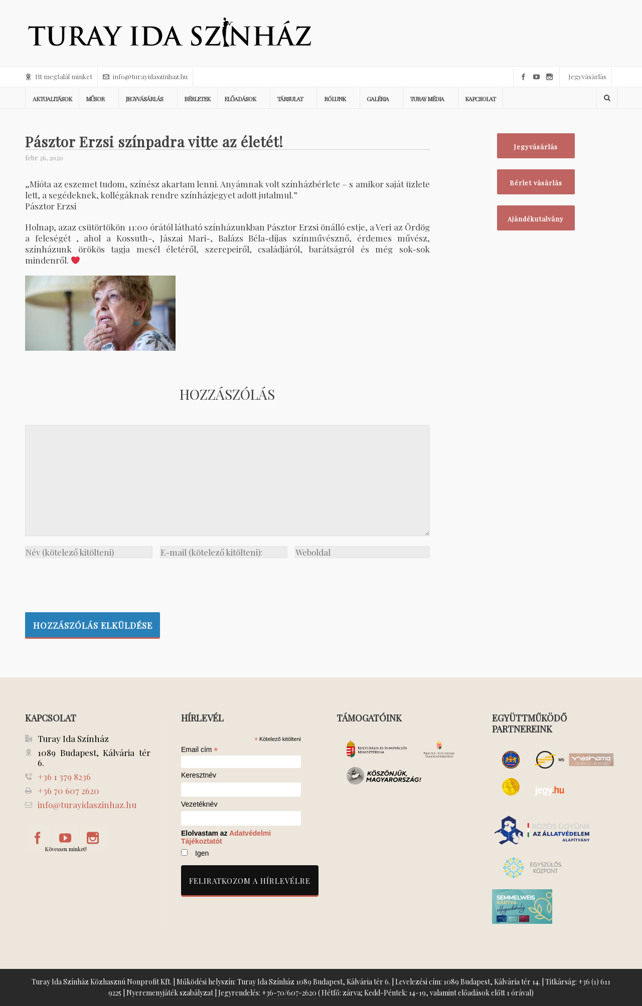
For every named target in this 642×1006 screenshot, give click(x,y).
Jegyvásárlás (587, 76)
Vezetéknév (199, 804)
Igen (202, 853)
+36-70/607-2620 (289, 992)
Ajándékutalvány (536, 218)
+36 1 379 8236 (64, 776)
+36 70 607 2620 (68, 790)
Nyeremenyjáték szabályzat (169, 992)
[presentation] (101, 582)
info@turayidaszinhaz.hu (145, 76)
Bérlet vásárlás (536, 182)
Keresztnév (198, 775)
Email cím (199, 749)
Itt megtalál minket (58, 76)
